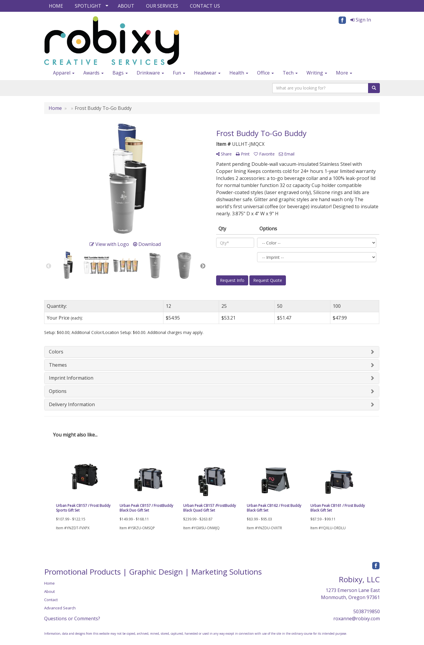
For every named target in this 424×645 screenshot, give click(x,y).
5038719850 (366, 611)
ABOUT (126, 6)
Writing (317, 73)
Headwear (207, 73)
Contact (51, 599)
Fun (179, 73)
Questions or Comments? (72, 618)
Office (265, 73)
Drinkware (150, 73)
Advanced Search (60, 608)
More (344, 73)
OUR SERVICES (162, 6)
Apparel (63, 73)
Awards (93, 73)
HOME (56, 6)
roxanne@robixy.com (356, 618)
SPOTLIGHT (88, 6)
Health (238, 73)
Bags (120, 73)
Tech (290, 73)
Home (49, 583)
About (49, 591)
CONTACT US (205, 6)
